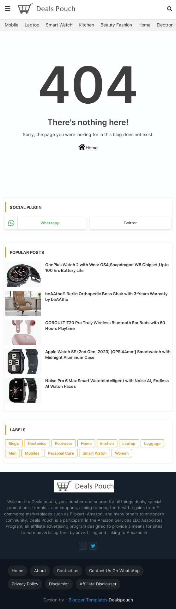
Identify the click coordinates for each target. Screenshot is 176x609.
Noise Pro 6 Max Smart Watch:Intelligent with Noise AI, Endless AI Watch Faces (107, 383)
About (40, 570)
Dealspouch (120, 599)
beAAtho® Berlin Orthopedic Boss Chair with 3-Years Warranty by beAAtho (106, 296)
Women (122, 453)
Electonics (36, 443)
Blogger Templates (88, 599)
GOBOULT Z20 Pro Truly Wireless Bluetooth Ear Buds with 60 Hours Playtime (105, 325)
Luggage (152, 443)
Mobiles (32, 453)
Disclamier (59, 583)
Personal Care (61, 453)
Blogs (14, 443)
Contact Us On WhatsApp (114, 570)
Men (12, 453)
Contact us (67, 570)
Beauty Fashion (116, 24)
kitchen (107, 443)
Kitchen (86, 24)
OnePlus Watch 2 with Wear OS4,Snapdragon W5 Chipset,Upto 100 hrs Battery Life (107, 267)
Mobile (11, 24)
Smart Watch (59, 24)
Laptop (32, 24)
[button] (169, 9)
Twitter (130, 223)
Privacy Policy (25, 583)
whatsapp (50, 223)
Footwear (63, 443)
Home (144, 24)
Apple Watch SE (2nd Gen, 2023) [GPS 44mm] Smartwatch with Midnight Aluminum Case (108, 354)
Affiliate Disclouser (98, 583)
